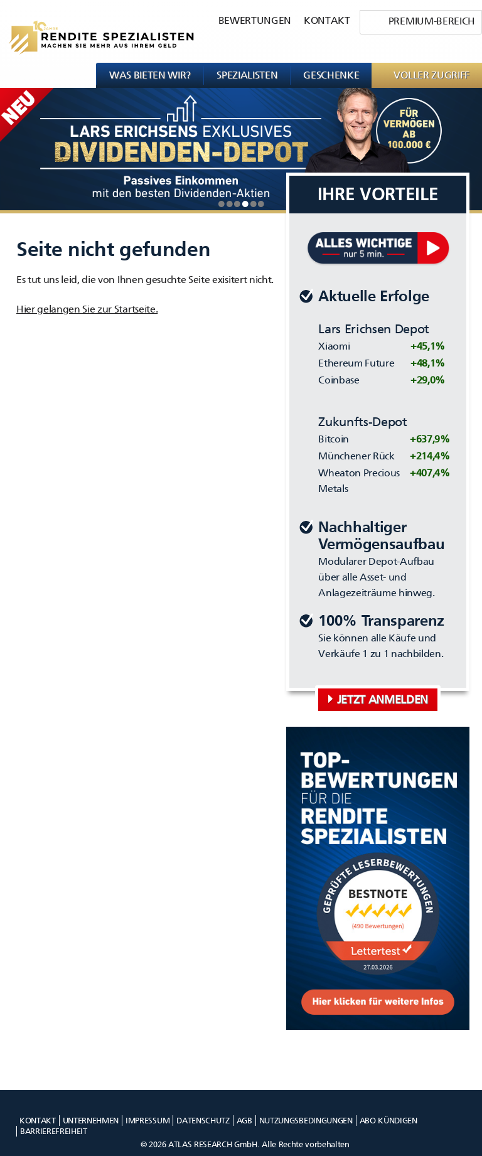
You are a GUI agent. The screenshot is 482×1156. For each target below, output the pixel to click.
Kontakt (327, 20)
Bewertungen (254, 20)
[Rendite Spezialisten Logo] (97, 31)
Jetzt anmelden (383, 700)
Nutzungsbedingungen (306, 1120)
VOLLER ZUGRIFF (431, 75)
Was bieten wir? (150, 75)
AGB (244, 1120)
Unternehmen (91, 1120)
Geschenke (331, 75)
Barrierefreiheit (53, 1131)
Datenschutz (202, 1120)
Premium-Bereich (431, 21)
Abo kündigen (388, 1120)
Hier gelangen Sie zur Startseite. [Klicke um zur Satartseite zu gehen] (87, 309)
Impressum (147, 1120)
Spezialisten (247, 75)
